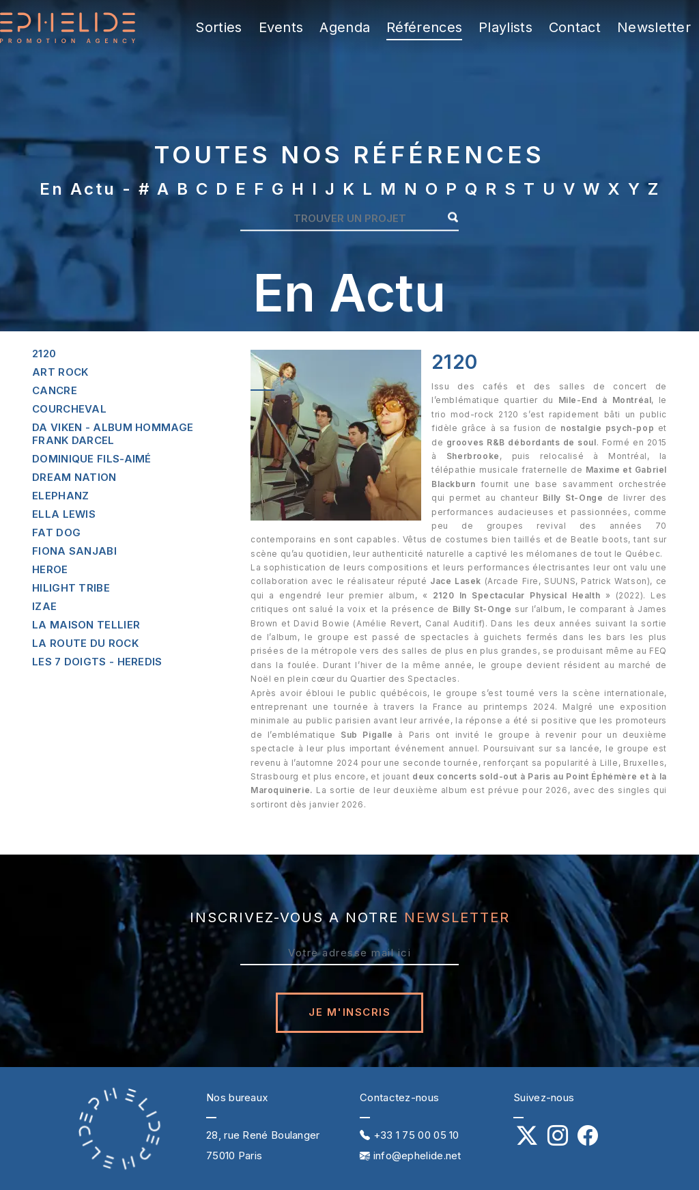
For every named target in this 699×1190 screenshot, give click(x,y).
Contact (575, 27)
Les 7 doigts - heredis (97, 661)
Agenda (344, 27)
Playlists (505, 27)
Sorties (218, 27)
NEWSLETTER (457, 917)
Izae (44, 606)
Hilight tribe (71, 587)
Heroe (50, 569)
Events (281, 27)
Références (424, 27)
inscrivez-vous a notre (350, 917)
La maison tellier (86, 624)
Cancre (54, 390)
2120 (44, 353)
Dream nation (74, 477)
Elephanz (60, 495)
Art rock (60, 371)
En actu (78, 189)
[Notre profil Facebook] (587, 1139)
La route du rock (85, 643)
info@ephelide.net (410, 1155)
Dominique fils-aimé (92, 458)
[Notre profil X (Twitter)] (527, 1139)
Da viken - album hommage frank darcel (112, 434)
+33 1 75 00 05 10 (409, 1135)
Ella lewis (64, 514)
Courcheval (69, 408)
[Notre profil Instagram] (557, 1139)
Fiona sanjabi (74, 550)
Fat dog (56, 532)
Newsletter (654, 27)
